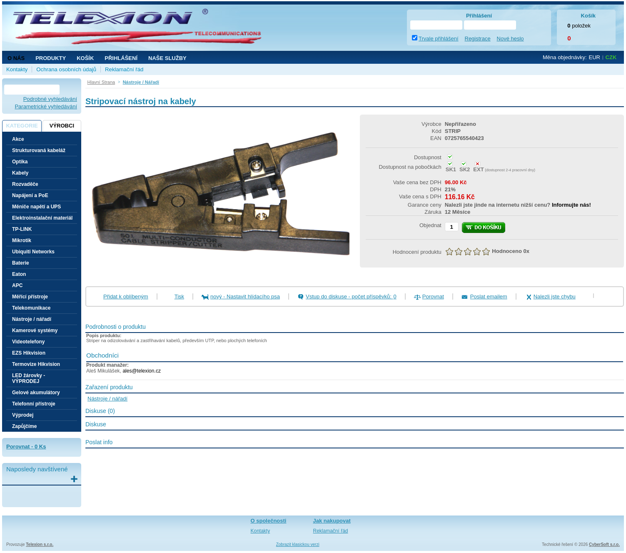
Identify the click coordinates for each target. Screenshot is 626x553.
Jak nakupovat (332, 521)
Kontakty (16, 69)
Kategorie (21, 126)
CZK (611, 57)
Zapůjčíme (24, 426)
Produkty (50, 58)
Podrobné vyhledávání (50, 99)
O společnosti (269, 521)
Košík (85, 58)
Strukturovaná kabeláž (38, 150)
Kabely (20, 173)
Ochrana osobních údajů (66, 69)
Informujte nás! (571, 205)
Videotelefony (28, 342)
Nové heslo (510, 38)
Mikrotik (21, 240)
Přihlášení (121, 58)
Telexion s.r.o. (39, 544)
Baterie (20, 263)
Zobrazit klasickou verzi (297, 544)
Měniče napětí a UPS (36, 207)
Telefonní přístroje (33, 404)
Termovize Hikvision (36, 364)
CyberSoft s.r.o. (604, 544)
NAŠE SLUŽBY (167, 58)
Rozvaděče (25, 184)
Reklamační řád (124, 69)
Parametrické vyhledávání (46, 106)
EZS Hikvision (28, 353)
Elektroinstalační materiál (42, 218)
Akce (18, 139)
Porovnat (433, 296)
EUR (594, 57)
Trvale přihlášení (439, 38)
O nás (16, 58)
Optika (19, 162)
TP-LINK (22, 229)
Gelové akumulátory (36, 392)
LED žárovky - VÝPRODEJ (28, 378)
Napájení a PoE (30, 195)
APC (17, 285)
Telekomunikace (31, 308)
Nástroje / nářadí (31, 319)
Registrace (478, 38)
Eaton (19, 274)
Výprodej (22, 415)
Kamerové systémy (34, 330)
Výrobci (62, 126)
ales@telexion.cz (141, 371)
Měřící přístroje (30, 297)
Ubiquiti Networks (33, 252)
